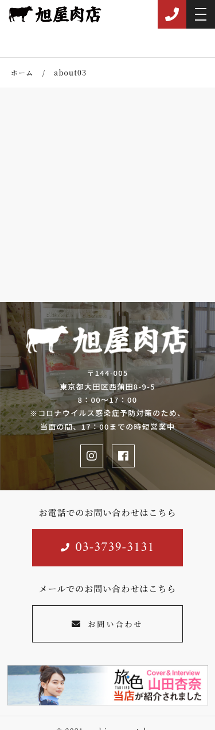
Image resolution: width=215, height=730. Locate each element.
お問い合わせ (107, 623)
